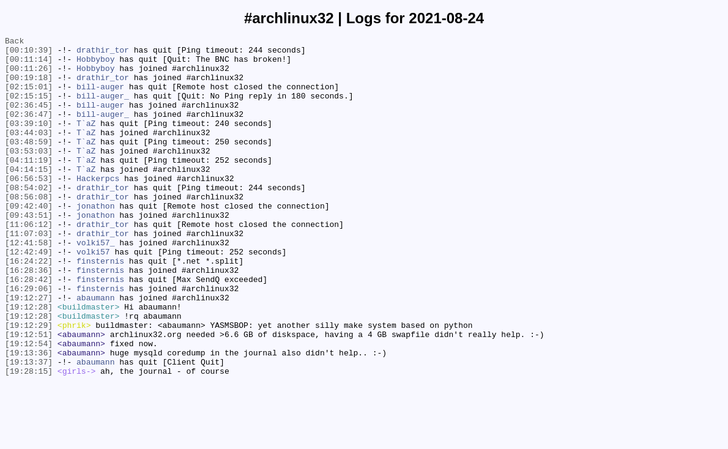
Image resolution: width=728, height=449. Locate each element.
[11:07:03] (29, 273)
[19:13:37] (29, 427)
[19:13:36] (29, 416)
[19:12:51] (29, 394)
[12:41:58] (29, 284)
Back (14, 42)
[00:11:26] (29, 75)
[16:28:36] (29, 317)
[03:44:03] (29, 152)
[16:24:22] (29, 306)
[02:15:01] (29, 97)
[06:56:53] (29, 207)
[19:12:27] (29, 350)
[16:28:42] (29, 328)
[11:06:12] (29, 262)
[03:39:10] (29, 141)
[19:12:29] (29, 383)
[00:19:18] (29, 86)
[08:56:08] (29, 229)
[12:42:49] (29, 295)
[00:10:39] (29, 53)
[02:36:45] (29, 119)
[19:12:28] (29, 361)
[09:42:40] (29, 240)
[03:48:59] (29, 163)
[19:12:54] (29, 405)
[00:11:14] (29, 64)
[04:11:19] (29, 185)
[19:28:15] (29, 438)
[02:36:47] (29, 130)
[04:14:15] (29, 196)
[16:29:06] (29, 339)
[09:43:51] (29, 251)
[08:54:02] (29, 218)
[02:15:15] (29, 108)
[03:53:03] (29, 174)
